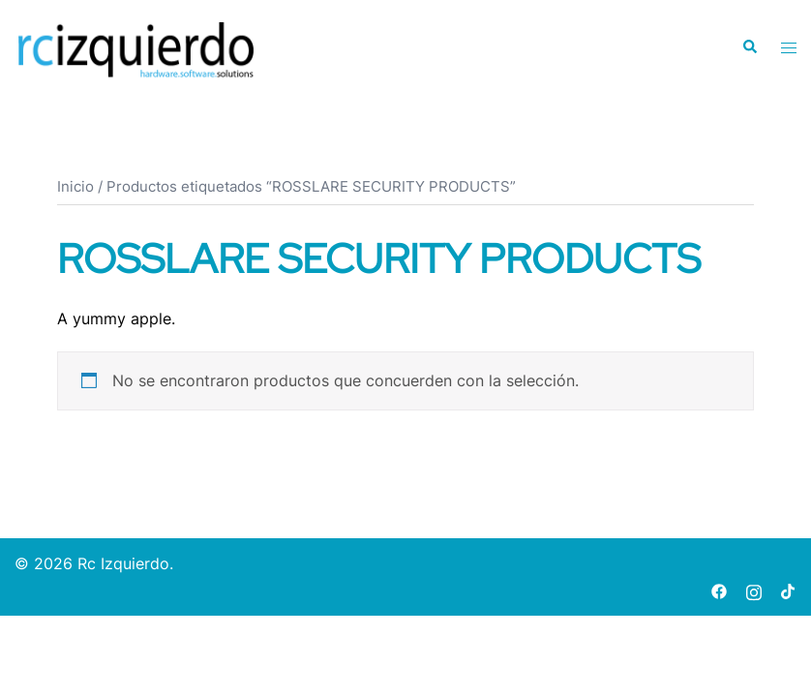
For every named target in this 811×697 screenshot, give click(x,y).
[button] (749, 47)
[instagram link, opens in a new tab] (754, 589)
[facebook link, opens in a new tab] (719, 589)
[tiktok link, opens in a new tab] (788, 589)
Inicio (75, 187)
